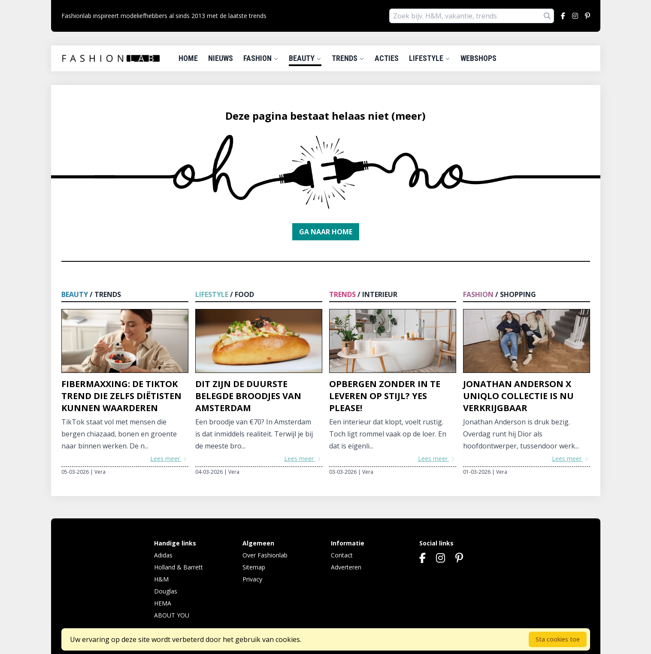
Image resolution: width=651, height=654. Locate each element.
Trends (348, 58)
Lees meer (169, 458)
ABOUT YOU (171, 615)
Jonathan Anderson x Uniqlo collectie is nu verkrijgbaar (518, 396)
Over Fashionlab (265, 555)
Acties (387, 58)
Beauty (305, 58)
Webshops (478, 58)
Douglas (165, 591)
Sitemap (253, 567)
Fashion (261, 58)
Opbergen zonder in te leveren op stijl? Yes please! (384, 396)
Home (188, 58)
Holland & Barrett (178, 567)
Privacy (252, 579)
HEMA (162, 603)
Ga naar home (325, 231)
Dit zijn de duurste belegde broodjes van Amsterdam (248, 396)
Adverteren (346, 567)
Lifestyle (429, 58)
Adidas (163, 555)
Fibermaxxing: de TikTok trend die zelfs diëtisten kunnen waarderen (121, 396)
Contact (342, 555)
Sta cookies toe (558, 639)
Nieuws (220, 58)
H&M (161, 579)
